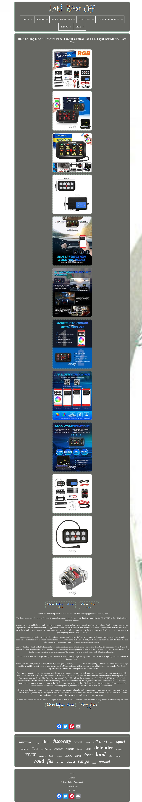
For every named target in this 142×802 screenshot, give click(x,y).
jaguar (80, 749)
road (39, 761)
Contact (72, 778)
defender (103, 747)
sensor (60, 762)
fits (50, 761)
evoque (119, 749)
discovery (62, 741)
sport (120, 741)
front (88, 754)
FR (74, 790)
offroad (104, 762)
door (37, 743)
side (45, 741)
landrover (26, 742)
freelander (46, 749)
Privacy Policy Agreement (72, 782)
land (100, 754)
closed (71, 762)
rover (30, 754)
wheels (70, 748)
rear (87, 742)
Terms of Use (72, 786)
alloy (111, 756)
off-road (100, 742)
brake (51, 756)
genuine (42, 756)
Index (72, 773)
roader (58, 749)
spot (111, 743)
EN (70, 790)
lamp (88, 748)
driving (59, 756)
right (78, 755)
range (83, 761)
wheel (78, 742)
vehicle (25, 749)
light (35, 748)
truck (94, 763)
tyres (118, 756)
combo (68, 755)
